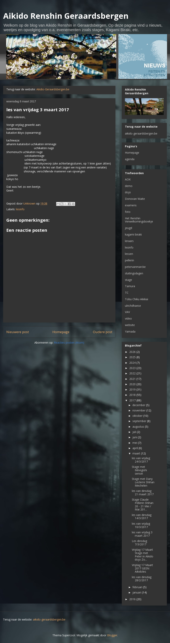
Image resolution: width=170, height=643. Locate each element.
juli (134, 432)
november (139, 410)
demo (128, 186)
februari (137, 587)
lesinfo (20, 209)
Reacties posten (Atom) (69, 342)
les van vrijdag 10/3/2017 (141, 525)
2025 (132, 357)
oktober (137, 416)
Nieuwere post (17, 332)
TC (126, 292)
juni (135, 437)
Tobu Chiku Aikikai (136, 299)
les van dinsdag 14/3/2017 (141, 516)
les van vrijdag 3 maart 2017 (142, 533)
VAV (127, 312)
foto (127, 212)
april (135, 448)
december (139, 405)
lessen (129, 254)
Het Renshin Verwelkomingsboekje (139, 219)
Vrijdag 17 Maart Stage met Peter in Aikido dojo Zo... (142, 554)
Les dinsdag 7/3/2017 (139, 542)
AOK (128, 179)
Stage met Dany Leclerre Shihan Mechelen (143, 482)
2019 (132, 389)
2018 (132, 395)
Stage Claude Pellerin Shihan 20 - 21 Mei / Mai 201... (142, 504)
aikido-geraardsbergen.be (141, 133)
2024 (132, 362)
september (139, 421)
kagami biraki (133, 234)
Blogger (112, 635)
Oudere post (102, 332)
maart (136, 453)
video (128, 318)
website (130, 325)
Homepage (60, 332)
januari (137, 592)
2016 (132, 599)
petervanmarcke (135, 267)
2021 (132, 379)
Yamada (130, 331)
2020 (132, 384)
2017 (132, 400)
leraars (129, 241)
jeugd (128, 228)
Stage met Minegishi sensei (139, 470)
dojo (128, 192)
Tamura (130, 286)
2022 (132, 373)
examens (131, 205)
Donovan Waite (135, 199)
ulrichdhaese (133, 305)
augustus (138, 426)
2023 (132, 368)
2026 (132, 352)
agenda (129, 159)
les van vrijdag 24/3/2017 (141, 459)
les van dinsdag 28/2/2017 (141, 578)
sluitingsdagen (134, 273)
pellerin (129, 260)
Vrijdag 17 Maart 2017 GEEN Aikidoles (142, 568)
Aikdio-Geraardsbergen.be (52, 89)
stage (128, 280)
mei (135, 443)
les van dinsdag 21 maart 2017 (143, 492)
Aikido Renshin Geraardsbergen (65, 15)
